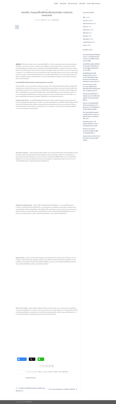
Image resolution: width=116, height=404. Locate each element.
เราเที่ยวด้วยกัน (87, 42)
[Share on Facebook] (41, 366)
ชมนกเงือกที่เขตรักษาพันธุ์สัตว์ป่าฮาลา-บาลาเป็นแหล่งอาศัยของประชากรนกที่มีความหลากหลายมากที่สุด (91, 58)
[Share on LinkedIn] (52, 366)
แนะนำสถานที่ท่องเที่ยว (63, 372)
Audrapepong (55, 20)
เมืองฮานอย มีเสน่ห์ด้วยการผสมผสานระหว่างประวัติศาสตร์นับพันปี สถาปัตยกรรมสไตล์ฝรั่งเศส (91, 97)
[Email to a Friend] (47, 366)
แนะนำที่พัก (55, 372)
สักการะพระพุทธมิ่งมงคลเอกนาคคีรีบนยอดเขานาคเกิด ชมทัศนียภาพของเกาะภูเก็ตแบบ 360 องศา (91, 115)
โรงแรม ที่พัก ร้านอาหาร (93, 3)
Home (56, 3)
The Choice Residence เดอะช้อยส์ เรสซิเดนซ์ (63, 389)
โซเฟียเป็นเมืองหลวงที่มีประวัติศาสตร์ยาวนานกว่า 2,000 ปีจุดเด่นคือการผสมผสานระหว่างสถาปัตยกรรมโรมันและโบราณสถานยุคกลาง (91, 77)
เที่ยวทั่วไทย (63, 3)
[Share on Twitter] (44, 366)
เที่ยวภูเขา (85, 36)
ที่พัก (47, 10)
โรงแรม (85, 45)
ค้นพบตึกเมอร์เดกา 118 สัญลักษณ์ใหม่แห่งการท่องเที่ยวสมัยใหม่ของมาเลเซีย (90, 124)
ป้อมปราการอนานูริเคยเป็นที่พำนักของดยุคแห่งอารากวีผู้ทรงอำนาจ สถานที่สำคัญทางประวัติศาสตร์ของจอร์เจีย (91, 106)
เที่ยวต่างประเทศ (72, 3)
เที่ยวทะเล (85, 27)
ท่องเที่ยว (50, 372)
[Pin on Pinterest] (49, 366)
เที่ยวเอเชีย (82, 3)
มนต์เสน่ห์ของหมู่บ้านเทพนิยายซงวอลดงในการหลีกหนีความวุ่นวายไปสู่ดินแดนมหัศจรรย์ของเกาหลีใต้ (91, 67)
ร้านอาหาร (86, 21)
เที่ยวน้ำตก (86, 33)
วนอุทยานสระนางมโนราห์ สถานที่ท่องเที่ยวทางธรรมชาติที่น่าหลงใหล (91, 138)
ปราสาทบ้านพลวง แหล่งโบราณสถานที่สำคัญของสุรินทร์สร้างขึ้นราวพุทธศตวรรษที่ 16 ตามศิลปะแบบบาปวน (91, 88)
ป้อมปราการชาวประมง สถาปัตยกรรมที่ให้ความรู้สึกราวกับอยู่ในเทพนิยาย (90, 131)
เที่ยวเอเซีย (86, 39)
